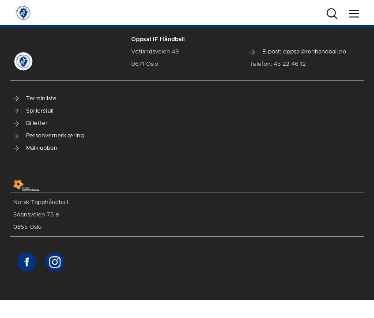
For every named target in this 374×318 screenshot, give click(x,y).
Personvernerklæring (48, 136)
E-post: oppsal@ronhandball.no (297, 52)
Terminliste (35, 99)
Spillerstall (33, 111)
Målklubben (35, 148)
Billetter (30, 123)
